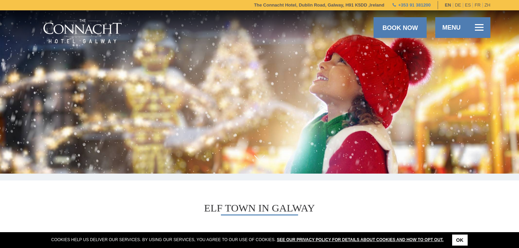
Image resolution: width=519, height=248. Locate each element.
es (468, 5)
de (458, 5)
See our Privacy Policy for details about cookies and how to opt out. (360, 239)
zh (487, 5)
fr (477, 5)
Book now (400, 27)
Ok (460, 240)
